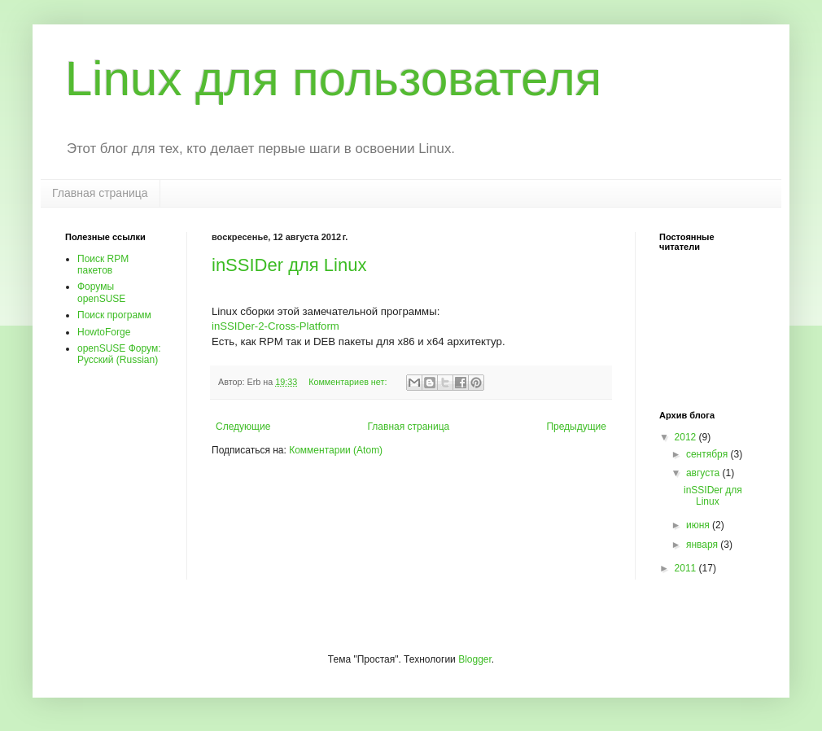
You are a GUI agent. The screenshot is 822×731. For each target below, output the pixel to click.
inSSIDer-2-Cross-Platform (275, 326)
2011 (687, 568)
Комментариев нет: (348, 382)
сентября (708, 454)
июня (699, 525)
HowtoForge (103, 332)
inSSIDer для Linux (289, 265)
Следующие (243, 426)
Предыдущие (576, 426)
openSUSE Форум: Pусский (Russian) (119, 354)
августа (704, 473)
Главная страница (100, 192)
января (703, 544)
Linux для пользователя (333, 78)
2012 (687, 437)
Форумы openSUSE (101, 292)
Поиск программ (114, 315)
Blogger (475, 659)
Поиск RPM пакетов (103, 264)
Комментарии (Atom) (336, 450)
